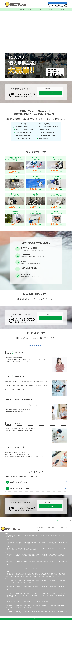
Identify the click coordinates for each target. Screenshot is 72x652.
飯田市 (21, 619)
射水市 (14, 626)
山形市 (7, 587)
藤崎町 (50, 566)
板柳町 (28, 568)
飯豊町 (48, 588)
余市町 (63, 560)
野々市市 (44, 631)
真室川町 (30, 588)
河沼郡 (53, 606)
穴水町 (27, 632)
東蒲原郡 (11, 602)
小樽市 (59, 560)
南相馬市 (33, 606)
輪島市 (17, 631)
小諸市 (32, 619)
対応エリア (41, 9)
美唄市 (41, 560)
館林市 (29, 612)
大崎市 (52, 594)
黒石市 (29, 566)
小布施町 (60, 621)
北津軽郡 (16, 568)
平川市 (33, 566)
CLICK (50, 81)
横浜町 (62, 568)
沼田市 (25, 612)
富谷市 (56, 594)
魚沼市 (36, 600)
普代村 (49, 581)
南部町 (50, 569)
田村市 (57, 606)
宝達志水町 (11, 632)
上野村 (55, 612)
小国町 (41, 588)
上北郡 (47, 568)
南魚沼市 (40, 600)
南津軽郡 (41, 566)
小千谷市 (51, 599)
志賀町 (7, 632)
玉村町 (47, 613)
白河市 (64, 606)
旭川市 (56, 560)
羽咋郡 (66, 631)
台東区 (58, 637)
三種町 (34, 575)
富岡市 (40, 612)
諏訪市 (24, 619)
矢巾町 (14, 581)
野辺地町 (51, 568)
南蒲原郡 (64, 600)
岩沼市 (37, 594)
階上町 (53, 569)
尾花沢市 (30, 587)
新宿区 (42, 637)
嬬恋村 (19, 613)
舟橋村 (47, 626)
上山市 (10, 587)
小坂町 (36, 574)
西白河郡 (21, 607)
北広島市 (11, 560)
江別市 (37, 560)
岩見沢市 (45, 560)
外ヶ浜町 (21, 566)
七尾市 (10, 631)
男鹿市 (18, 574)
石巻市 (10, 594)
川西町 (37, 588)
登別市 (30, 560)
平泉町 (26, 581)
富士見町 (40, 621)
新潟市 (7, 599)
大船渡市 (14, 580)
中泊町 (35, 568)
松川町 (51, 621)
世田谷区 (54, 637)
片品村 (31, 613)
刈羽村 (46, 602)
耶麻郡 (17, 607)
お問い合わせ (62, 9)
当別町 (11, 562)
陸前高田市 (37, 580)
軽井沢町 (19, 621)
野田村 (56, 581)
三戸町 (39, 569)
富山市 (7, 626)
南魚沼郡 (27, 602)
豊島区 (7, 638)
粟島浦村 (57, 602)
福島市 (14, 607)
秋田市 (7, 574)
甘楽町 (66, 613)
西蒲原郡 (56, 600)
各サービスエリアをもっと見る (36, 371)
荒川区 (10, 637)
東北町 (66, 568)
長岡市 (35, 599)
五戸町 (42, 569)
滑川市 (24, 626)
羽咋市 (28, 631)
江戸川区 (18, 637)
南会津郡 (29, 606)
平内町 (10, 566)
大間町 (20, 569)
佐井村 (32, 569)
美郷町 (31, 575)
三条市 (39, 599)
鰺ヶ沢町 (21, 568)
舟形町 (25, 588)
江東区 (32, 637)
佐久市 (61, 619)
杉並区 (46, 637)
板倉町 (50, 613)
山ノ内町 (55, 621)
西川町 (62, 587)
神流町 (58, 612)
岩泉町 (41, 581)
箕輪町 (15, 621)
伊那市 (35, 619)
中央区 (16, 599)
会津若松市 (24, 606)
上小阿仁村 (49, 574)
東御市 (7, 621)
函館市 (33, 560)
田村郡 (60, 606)
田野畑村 (45, 581)
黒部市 (28, 626)
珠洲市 (21, 631)
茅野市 (54, 619)
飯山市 (50, 619)
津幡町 (58, 631)
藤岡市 (36, 612)
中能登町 (20, 632)
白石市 (22, 594)
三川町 (51, 588)
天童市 (22, 587)
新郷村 (57, 569)
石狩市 (7, 560)
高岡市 (10, 626)
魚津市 (17, 626)
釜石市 (41, 580)
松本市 (10, 619)
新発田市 (47, 599)
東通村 (24, 569)
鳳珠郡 (24, 632)
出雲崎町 (22, 602)
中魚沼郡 (35, 602)
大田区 (22, 637)
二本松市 (12, 606)
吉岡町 (51, 612)
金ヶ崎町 (22, 581)
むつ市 (16, 569)
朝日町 (66, 587)
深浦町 (24, 568)
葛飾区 (25, 637)
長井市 (37, 587)
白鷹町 (44, 588)
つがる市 (7, 568)
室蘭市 (26, 560)
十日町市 (59, 599)
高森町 (48, 621)
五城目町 (40, 574)
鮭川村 (66, 588)
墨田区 (50, 637)
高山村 (7, 615)
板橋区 (14, 637)
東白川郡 (49, 606)
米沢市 (33, 587)
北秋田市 (11, 574)
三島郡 (18, 602)
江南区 (19, 599)
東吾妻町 (27, 613)
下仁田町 (63, 612)
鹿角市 (22, 574)
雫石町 (60, 580)
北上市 (22, 580)
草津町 (23, 613)
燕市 (10, 600)
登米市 (41, 594)
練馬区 (14, 638)
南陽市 (41, 587)
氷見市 (21, 626)
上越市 (24, 600)
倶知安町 (7, 562)
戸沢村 (7, 590)
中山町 (55, 587)
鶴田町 (32, 568)
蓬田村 (17, 566)
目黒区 (24, 638)
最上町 (22, 588)
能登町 (31, 632)
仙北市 (53, 574)
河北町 (58, 587)
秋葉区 (23, 599)
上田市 (14, 619)
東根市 (25, 587)
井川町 (29, 574)
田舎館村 (57, 566)
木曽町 (64, 621)
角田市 (29, 594)
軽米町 (52, 581)
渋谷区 (39, 637)
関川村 (53, 602)
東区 (13, 599)
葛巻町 (64, 580)
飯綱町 (7, 622)
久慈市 (25, 580)
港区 (21, 638)
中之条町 (11, 613)
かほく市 (32, 631)
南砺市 (40, 626)
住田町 (30, 581)
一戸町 (7, 582)
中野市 (43, 619)
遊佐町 (58, 588)
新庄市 (15, 588)
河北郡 (55, 631)
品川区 (35, 637)
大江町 (7, 588)
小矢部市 (36, 626)
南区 (26, 599)
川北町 (51, 631)
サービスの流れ (20, 9)
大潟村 (44, 574)
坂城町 (44, 621)
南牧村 (7, 613)
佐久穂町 (11, 622)
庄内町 (55, 588)
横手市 (16, 575)
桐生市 (14, 612)
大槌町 (33, 581)
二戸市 (45, 580)
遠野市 (29, 580)
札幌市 (15, 562)
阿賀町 (15, 602)
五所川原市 (62, 566)
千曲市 (65, 619)
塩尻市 (58, 619)
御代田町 (31, 621)
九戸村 (59, 581)
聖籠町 (52, 600)
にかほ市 (61, 574)
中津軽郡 (37, 566)
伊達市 (16, 606)
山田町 (37, 581)
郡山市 (25, 607)
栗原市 (44, 594)
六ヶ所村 (7, 569)
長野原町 (15, 613)
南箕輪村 (36, 621)
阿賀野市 (29, 600)
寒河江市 (14, 587)
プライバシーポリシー (38, 555)
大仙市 (57, 574)
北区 (10, 599)
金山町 (18, 588)
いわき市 (7, 606)
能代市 (65, 574)
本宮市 (45, 606)
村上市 (7, 600)
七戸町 (55, 568)
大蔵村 (62, 588)
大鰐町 (53, 566)
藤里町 (27, 575)
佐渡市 (33, 600)
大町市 (47, 619)
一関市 (33, 580)
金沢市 (7, 631)
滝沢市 (57, 580)
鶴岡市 (44, 587)
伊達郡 (19, 606)
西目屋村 (46, 566)
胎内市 (44, 600)
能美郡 (48, 631)
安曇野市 (11, 621)
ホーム (10, 9)
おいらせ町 (12, 569)
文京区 (17, 638)
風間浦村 (28, 569)
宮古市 (10, 580)
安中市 (43, 612)
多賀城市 (33, 594)
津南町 (39, 602)
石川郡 (10, 607)
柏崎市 (42, 599)
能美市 (40, 631)
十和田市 (39, 568)
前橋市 (7, 612)
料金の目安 (30, 9)
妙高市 (17, 600)
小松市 (14, 631)
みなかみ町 (42, 613)
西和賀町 (18, 581)
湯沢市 (7, 575)
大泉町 (62, 613)
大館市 (15, 574)
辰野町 (27, 621)
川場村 (34, 613)
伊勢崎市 (18, 612)
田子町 (46, 569)
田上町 (7, 602)
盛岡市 (7, 580)
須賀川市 (30, 607)
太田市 (22, 612)
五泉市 (21, 600)
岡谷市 (17, 619)
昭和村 (38, 613)
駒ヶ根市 (39, 619)
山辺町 (51, 587)
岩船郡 (50, 602)
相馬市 (7, 607)
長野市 (7, 619)
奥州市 (53, 580)
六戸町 (58, 568)
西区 (29, 599)
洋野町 (63, 581)
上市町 (43, 626)
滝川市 (49, 560)
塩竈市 (14, 594)
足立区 (7, 637)
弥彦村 (60, 600)
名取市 (25, 594)
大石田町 (11, 588)
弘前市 (25, 566)
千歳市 (18, 560)
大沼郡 (41, 606)
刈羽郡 (42, 602)
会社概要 (51, 9)
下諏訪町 (23, 621)
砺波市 (32, 626)
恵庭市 (15, 560)
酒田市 (48, 587)
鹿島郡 (16, 632)
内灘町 (62, 631)
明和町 (54, 613)
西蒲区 (32, 599)
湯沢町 (31, 602)
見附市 (63, 599)
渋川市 (33, 612)
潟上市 (25, 574)
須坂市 (28, 619)
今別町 (14, 566)
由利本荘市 (11, 575)
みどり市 (47, 612)
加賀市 (24, 631)
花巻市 (18, 580)
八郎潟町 (20, 575)
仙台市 (7, 594)
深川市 (52, 560)
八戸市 (35, 569)
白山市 (36, 631)
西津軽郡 (12, 568)
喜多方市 (38, 606)
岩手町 (7, 581)
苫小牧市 (22, 560)
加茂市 (55, 599)
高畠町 (33, 588)
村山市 (18, 587)
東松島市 (48, 594)
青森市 (7, 566)
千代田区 (65, 637)
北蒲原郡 (48, 600)
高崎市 (10, 612)
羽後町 (33, 574)
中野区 (10, 638)
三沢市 (43, 568)
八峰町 (24, 575)
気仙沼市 (18, 594)
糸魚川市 (13, 600)
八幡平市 (49, 580)
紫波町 (10, 581)
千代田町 (58, 613)
